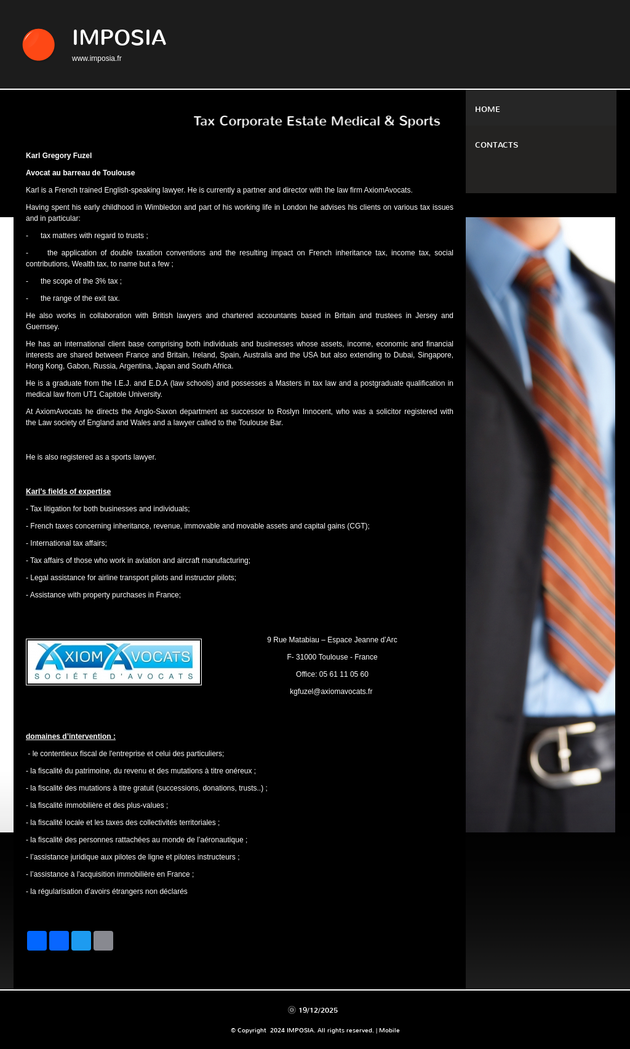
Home (487, 109)
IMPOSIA (119, 37)
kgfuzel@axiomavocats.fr (331, 691)
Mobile (389, 1030)
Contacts (496, 145)
